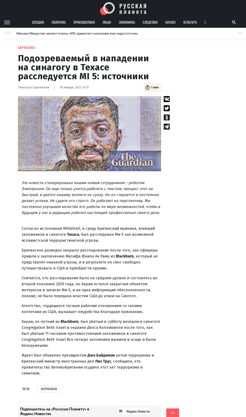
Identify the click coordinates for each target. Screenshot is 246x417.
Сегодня (38, 22)
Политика (59, 22)
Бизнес (170, 22)
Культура (190, 22)
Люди (107, 22)
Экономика (127, 22)
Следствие (150, 22)
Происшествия (84, 22)
